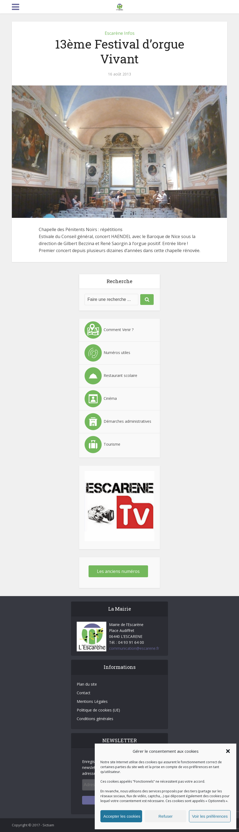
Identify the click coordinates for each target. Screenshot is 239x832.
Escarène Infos (120, 33)
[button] (228, 751)
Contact (83, 692)
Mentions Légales (92, 701)
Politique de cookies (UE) (98, 710)
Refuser (166, 816)
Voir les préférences (210, 816)
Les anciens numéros (118, 571)
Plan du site (87, 684)
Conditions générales (95, 718)
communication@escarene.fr (134, 648)
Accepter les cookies (121, 816)
